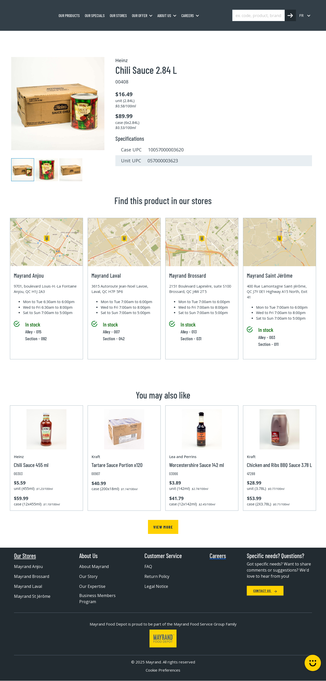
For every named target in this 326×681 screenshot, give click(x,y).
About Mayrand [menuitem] (94, 567)
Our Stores (25, 556)
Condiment (81, 36)
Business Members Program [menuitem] (97, 599)
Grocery (57, 36)
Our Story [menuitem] (88, 576)
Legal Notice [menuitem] (156, 586)
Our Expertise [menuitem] (92, 586)
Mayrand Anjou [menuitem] (28, 567)
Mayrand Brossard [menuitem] (32, 576)
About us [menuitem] (164, 15)
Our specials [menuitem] (95, 15)
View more (163, 526)
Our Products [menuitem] (69, 15)
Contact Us (265, 591)
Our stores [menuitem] (118, 15)
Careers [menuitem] (187, 15)
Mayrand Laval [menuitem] (28, 586)
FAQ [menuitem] (148, 567)
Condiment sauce (113, 36)
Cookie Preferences (163, 670)
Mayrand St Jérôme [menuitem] (32, 596)
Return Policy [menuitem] (157, 576)
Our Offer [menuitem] (139, 15)
